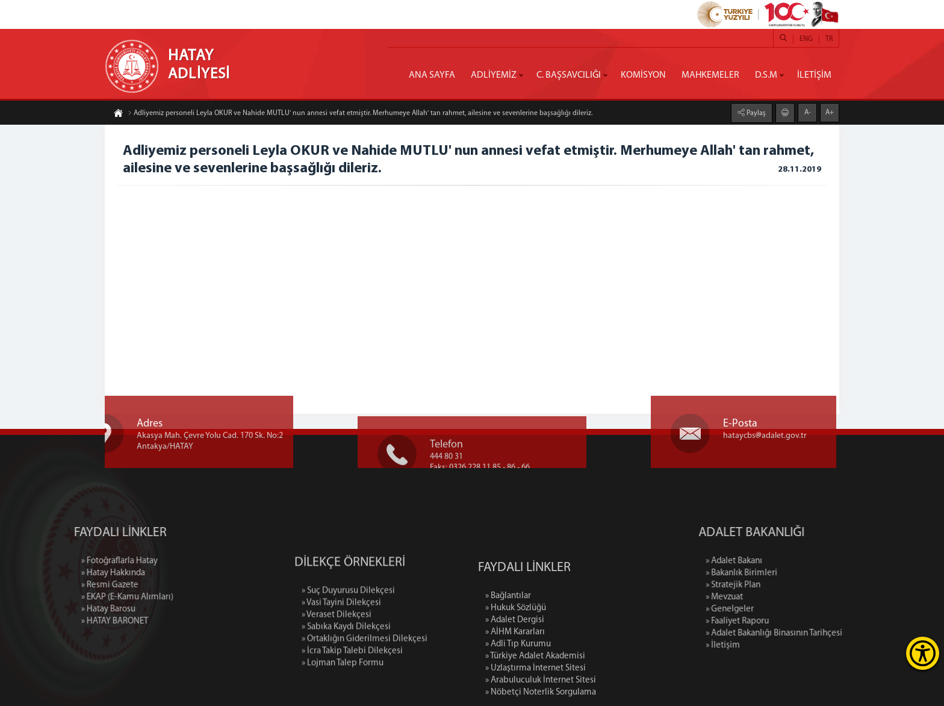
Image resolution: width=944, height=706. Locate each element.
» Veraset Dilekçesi (336, 652)
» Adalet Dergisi (514, 664)
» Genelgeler (777, 609)
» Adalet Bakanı (781, 561)
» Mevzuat (771, 597)
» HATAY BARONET (67, 621)
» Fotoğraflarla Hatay (72, 561)
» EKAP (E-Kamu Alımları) (80, 597)
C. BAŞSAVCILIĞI (568, 75)
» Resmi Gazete (63, 585)
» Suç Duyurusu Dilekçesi (348, 628)
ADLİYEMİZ (494, 75)
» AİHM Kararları (515, 676)
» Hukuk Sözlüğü (515, 652)
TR (829, 39)
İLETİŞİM (814, 75)
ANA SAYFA (432, 75)
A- (807, 112)
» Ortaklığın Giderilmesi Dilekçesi (364, 676)
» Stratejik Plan (780, 585)
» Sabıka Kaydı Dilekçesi (346, 664)
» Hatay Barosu (61, 609)
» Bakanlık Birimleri (788, 573)
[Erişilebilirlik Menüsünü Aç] (922, 653)
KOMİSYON (643, 75)
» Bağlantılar (508, 640)
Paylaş (755, 112)
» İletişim (770, 645)
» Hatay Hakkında (66, 573)
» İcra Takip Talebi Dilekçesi (352, 688)
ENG (806, 39)
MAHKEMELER (710, 75)
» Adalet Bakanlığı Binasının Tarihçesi (821, 633)
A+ (829, 112)
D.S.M (766, 75)
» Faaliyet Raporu (784, 621)
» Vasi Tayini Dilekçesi (341, 640)
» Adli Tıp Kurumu (518, 688)
